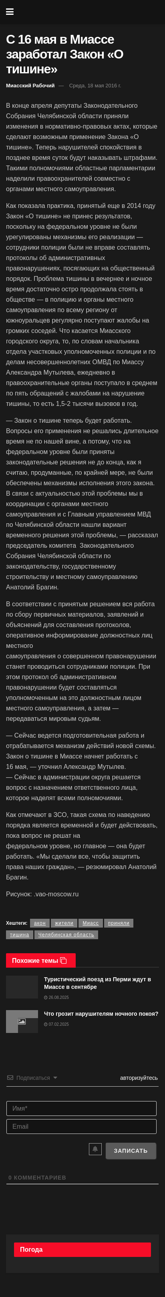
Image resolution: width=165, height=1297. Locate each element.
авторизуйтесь (138, 1078)
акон (40, 923)
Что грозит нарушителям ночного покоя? (101, 1014)
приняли (119, 923)
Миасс (90, 923)
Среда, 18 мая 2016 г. (95, 86)
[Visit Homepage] (88, 12)
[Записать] (131, 1151)
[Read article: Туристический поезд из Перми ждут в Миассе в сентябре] (22, 987)
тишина (19, 935)
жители (64, 923)
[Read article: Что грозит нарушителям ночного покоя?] (22, 1021)
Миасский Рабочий (30, 86)
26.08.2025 (56, 997)
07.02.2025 (56, 1024)
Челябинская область (66, 935)
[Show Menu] (10, 12)
